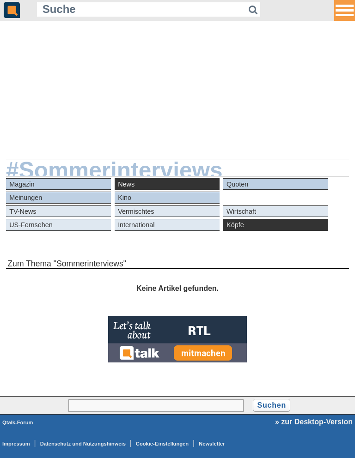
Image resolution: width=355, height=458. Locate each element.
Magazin (21, 184)
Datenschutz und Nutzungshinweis (83, 443)
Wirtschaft (241, 211)
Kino (124, 197)
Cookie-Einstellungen (162, 443)
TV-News (22, 211)
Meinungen (25, 197)
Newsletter (212, 443)
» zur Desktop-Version (314, 422)
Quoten (237, 184)
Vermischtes (136, 211)
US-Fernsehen (31, 225)
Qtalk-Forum (17, 422)
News (126, 184)
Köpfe (235, 225)
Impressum (16, 443)
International (136, 225)
